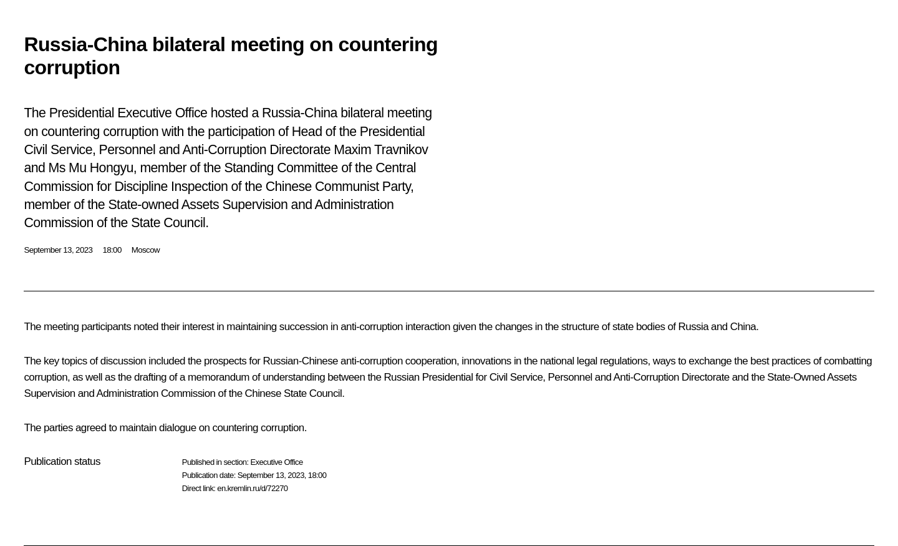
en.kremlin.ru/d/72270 (252, 488)
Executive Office (276, 462)
